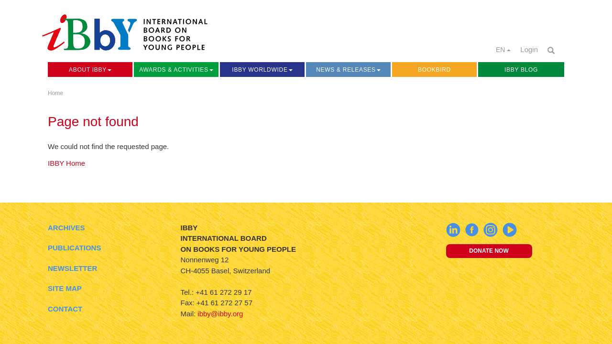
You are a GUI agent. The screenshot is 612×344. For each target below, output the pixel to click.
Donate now (488, 250)
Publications (74, 248)
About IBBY (90, 69)
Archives (66, 228)
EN (503, 50)
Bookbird (434, 69)
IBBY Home (66, 163)
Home (55, 93)
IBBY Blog (521, 69)
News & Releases (348, 69)
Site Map (65, 288)
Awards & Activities (176, 69)
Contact (65, 309)
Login (529, 49)
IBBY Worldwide (262, 69)
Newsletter (72, 268)
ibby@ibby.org (220, 314)
